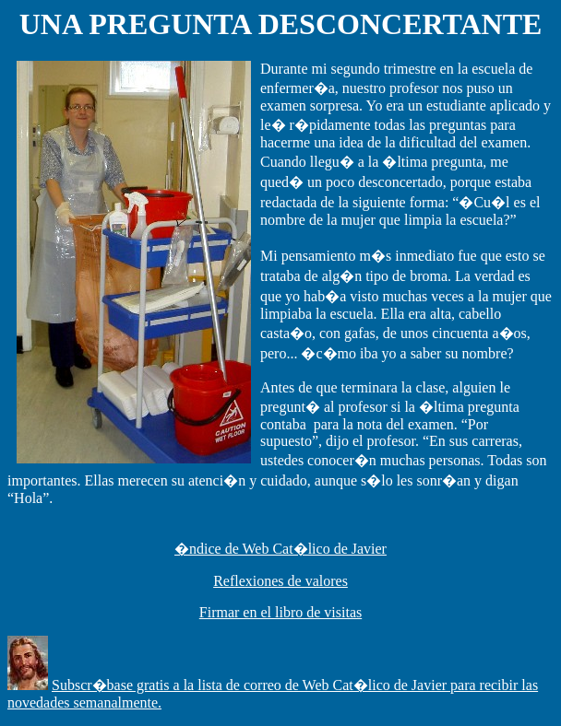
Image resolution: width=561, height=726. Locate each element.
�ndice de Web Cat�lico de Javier (280, 548)
